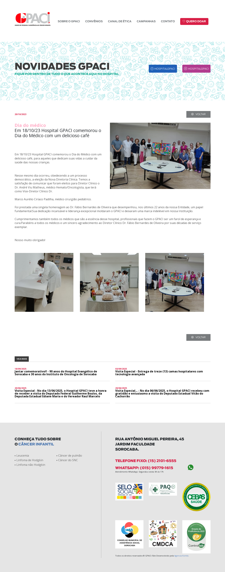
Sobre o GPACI (69, 21)
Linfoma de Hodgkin (29, 460)
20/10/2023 (20, 114)
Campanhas (146, 21)
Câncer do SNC (67, 460)
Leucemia (22, 455)
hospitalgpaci (163, 68)
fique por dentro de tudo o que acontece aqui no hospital (67, 74)
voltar (198, 114)
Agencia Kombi (181, 555)
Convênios (94, 21)
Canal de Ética (119, 21)
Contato (168, 21)
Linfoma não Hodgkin (30, 465)
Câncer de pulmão (69, 455)
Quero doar (194, 21)
